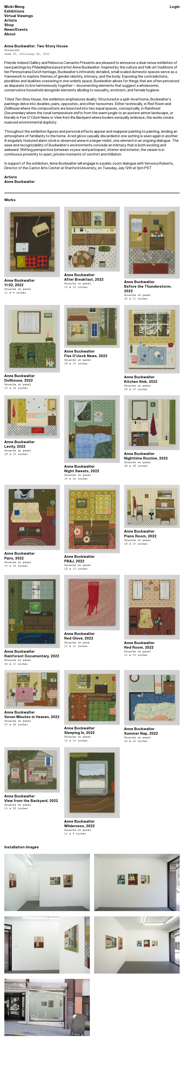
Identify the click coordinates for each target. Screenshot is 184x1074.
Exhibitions (14, 11)
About (10, 34)
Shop (9, 25)
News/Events (16, 29)
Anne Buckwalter (19, 182)
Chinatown (11, 50)
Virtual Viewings (18, 16)
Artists (10, 20)
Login (175, 7)
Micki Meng (14, 7)
